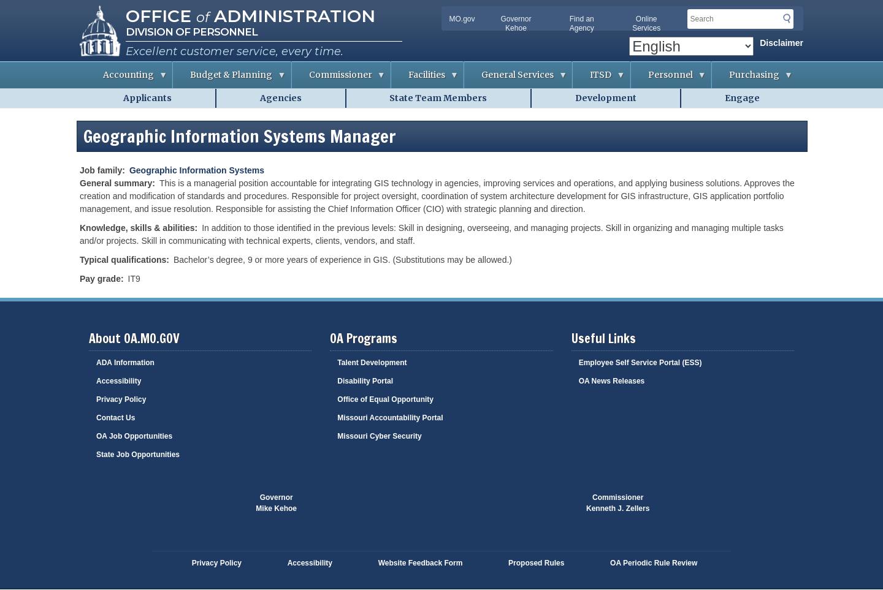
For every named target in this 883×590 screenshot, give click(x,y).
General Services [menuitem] (515, 78)
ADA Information (125, 362)
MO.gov (462, 19)
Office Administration (250, 16)
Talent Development (372, 362)
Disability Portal (365, 381)
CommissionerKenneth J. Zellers (617, 503)
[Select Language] (691, 46)
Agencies (281, 98)
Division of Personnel (192, 32)
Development (605, 98)
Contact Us (115, 418)
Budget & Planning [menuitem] (229, 78)
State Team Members (438, 98)
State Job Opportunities (138, 454)
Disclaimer (781, 43)
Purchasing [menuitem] (752, 78)
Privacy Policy (121, 399)
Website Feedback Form (420, 563)
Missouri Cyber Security (379, 436)
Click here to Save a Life (514, 509)
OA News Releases (612, 381)
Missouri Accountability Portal (390, 418)
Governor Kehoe (515, 23)
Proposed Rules (536, 563)
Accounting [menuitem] (126, 78)
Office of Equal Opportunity (385, 399)
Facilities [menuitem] (425, 78)
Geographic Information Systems (196, 170)
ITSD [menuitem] (599, 78)
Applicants (147, 98)
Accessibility (118, 381)
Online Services (646, 23)
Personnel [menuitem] (668, 78)
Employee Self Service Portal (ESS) (640, 362)
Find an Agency (582, 23)
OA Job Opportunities (134, 436)
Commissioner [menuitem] (339, 78)
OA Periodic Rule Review (653, 563)
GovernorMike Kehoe (276, 503)
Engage (742, 98)
